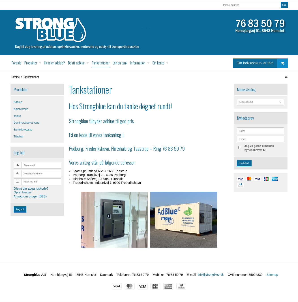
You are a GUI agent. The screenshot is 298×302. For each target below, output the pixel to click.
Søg (284, 4)
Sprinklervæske (23, 129)
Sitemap (272, 274)
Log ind (20, 209)
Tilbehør (19, 136)
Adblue (18, 102)
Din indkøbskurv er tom (262, 63)
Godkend (244, 163)
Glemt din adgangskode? (31, 188)
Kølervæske (21, 109)
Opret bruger (22, 192)
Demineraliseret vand (27, 122)
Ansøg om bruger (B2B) (30, 196)
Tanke (17, 116)
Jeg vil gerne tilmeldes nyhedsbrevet (264, 148)
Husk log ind (30, 181)
